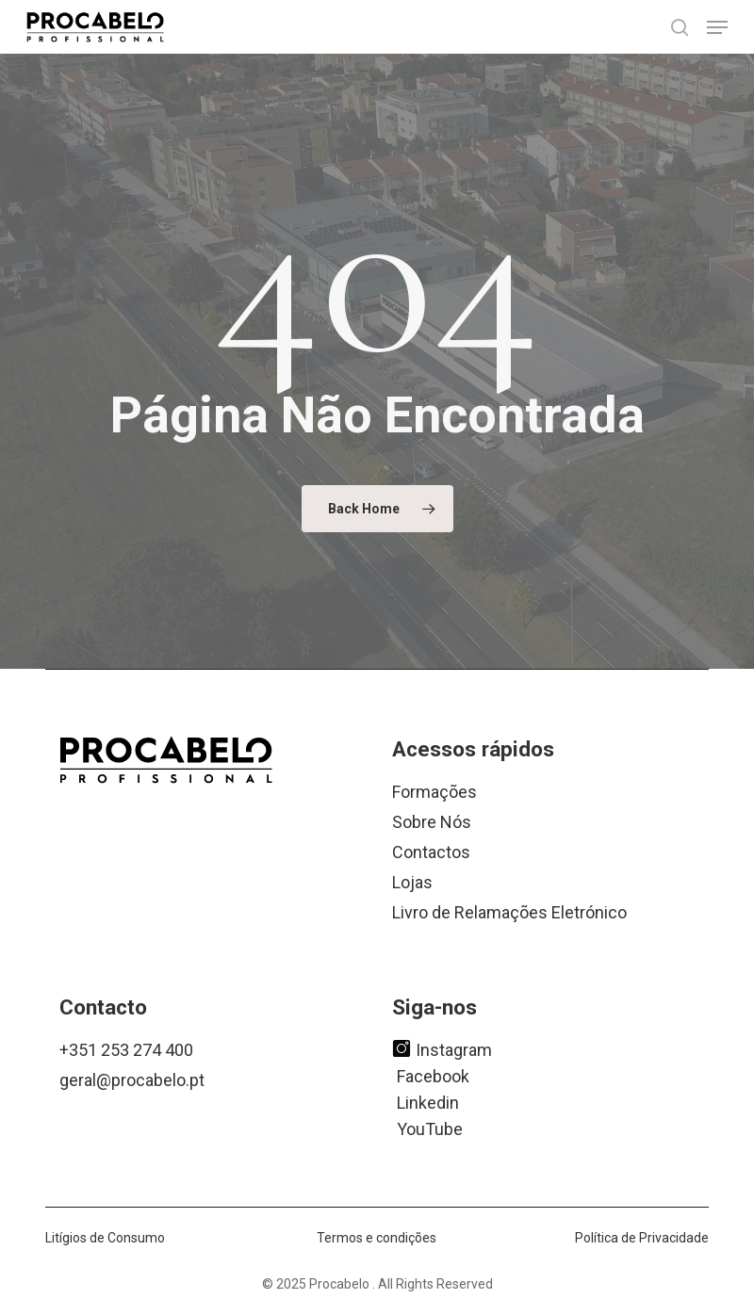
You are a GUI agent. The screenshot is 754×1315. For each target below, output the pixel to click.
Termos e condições (376, 1237)
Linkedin (428, 1102)
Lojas (412, 882)
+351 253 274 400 (126, 1050)
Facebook (433, 1075)
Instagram (442, 1048)
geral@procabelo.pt (132, 1080)
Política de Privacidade (642, 1237)
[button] (717, 27)
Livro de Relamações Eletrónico (509, 912)
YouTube (430, 1128)
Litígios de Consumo (105, 1237)
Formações (434, 792)
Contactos (431, 852)
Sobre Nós (431, 822)
